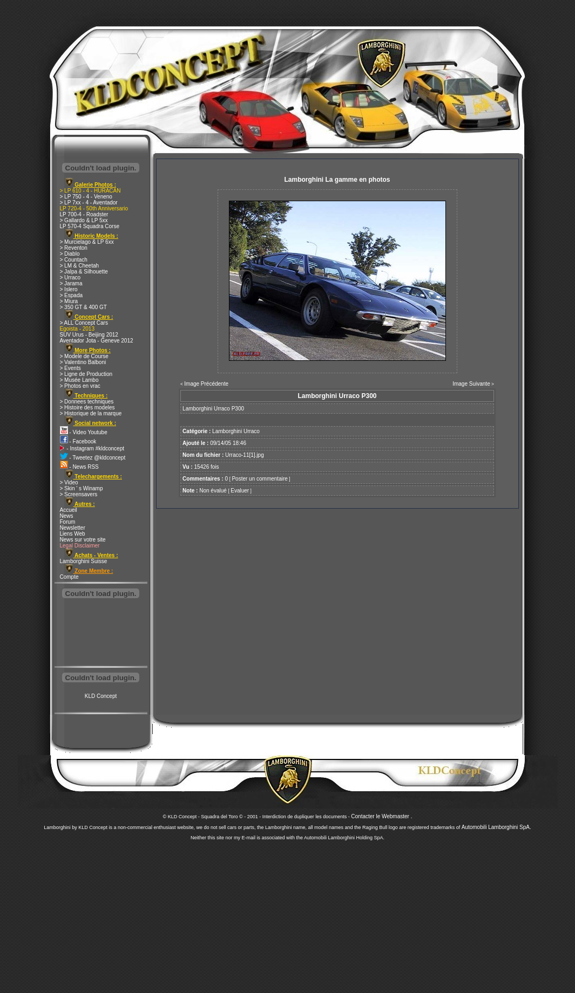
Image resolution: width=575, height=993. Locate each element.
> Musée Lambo (79, 380)
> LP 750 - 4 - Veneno (86, 197)
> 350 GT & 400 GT (83, 307)
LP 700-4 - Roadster (84, 214)
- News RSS (79, 467)
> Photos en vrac (80, 386)
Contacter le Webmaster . (381, 816)
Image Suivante (471, 384)
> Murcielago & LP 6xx (87, 242)
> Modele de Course (84, 356)
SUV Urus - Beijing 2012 (89, 335)
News (66, 516)
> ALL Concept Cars (84, 323)
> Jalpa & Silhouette (84, 272)
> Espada (71, 295)
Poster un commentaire (259, 479)
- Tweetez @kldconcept (93, 458)
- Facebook (78, 441)
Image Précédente (206, 384)
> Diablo (70, 254)
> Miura (69, 301)
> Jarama (71, 283)
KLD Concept (101, 696)
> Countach (73, 260)
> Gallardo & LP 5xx (84, 220)
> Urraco (70, 277)
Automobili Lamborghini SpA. (496, 827)
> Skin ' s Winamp (81, 488)
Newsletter (72, 528)
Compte (69, 577)
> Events (70, 368)
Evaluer (240, 491)
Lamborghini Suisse (83, 561)
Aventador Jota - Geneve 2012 (96, 341)
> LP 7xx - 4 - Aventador (89, 203)
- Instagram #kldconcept (92, 448)
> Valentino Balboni (83, 362)
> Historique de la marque (91, 413)
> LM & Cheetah (79, 266)
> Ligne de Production (86, 374)
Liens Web (72, 534)
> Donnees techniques (87, 402)
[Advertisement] (101, 633)
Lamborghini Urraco (236, 431)
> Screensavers (79, 494)
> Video (69, 482)
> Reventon (73, 248)
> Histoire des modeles (87, 407)
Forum (68, 522)
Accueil (68, 510)
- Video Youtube (83, 432)
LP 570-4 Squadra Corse (89, 226)
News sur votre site (83, 540)
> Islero (69, 289)
